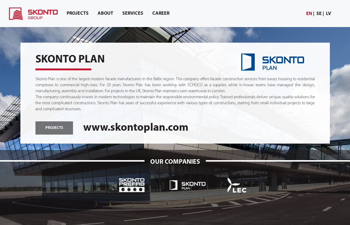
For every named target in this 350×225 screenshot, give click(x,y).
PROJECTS (54, 128)
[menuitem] (310, 14)
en (309, 13)
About (105, 13)
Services (132, 13)
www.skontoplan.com (135, 128)
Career (160, 13)
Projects (78, 13)
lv (328, 13)
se (319, 13)
